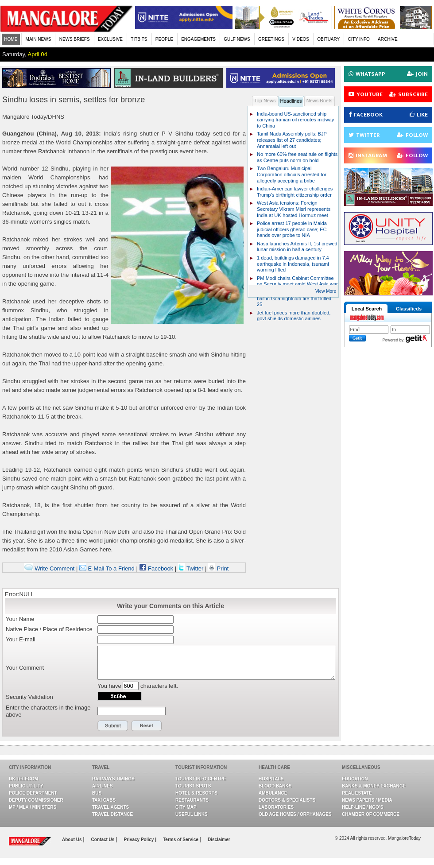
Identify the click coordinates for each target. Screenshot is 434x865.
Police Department (33, 793)
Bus (96, 793)
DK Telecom (23, 778)
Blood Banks (275, 786)
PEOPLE (164, 39)
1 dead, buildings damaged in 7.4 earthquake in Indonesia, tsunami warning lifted (293, 263)
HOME (10, 39)
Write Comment (49, 568)
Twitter (191, 568)
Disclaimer (219, 839)
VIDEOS (300, 39)
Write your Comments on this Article (170, 605)
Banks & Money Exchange (374, 786)
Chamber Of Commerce (370, 814)
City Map (186, 807)
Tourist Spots (193, 786)
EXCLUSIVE (110, 39)
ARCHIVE (387, 39)
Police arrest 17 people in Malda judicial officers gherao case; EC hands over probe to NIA (292, 229)
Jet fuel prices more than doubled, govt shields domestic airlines (293, 316)
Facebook (156, 568)
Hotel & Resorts (196, 793)
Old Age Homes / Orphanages (295, 814)
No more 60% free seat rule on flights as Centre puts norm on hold (297, 157)
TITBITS (139, 39)
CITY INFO (359, 39)
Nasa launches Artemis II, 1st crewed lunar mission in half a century (297, 246)
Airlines (102, 786)
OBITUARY (328, 39)
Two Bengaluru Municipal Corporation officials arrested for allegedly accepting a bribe (291, 174)
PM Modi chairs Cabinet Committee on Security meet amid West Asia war (297, 281)
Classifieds (409, 308)
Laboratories (276, 807)
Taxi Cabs (104, 800)
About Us (72, 839)
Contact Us (103, 839)
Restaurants (192, 800)
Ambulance (273, 793)
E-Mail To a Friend (107, 568)
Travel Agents (110, 807)
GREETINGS (271, 39)
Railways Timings (113, 778)
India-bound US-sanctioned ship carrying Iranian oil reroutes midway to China (295, 119)
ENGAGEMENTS (198, 39)
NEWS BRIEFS (74, 39)
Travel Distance (112, 814)
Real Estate (357, 793)
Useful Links (191, 814)
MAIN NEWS (38, 39)
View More (325, 291)
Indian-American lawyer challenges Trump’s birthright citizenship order (295, 192)
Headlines (291, 101)
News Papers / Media (367, 800)
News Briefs (319, 100)
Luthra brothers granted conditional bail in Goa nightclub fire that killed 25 (295, 298)
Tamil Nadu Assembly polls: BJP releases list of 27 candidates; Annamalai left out (292, 139)
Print (218, 568)
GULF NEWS (237, 39)
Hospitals (271, 778)
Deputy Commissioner (36, 800)
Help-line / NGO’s (362, 807)
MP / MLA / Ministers (32, 807)
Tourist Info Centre (200, 778)
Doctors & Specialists (287, 800)
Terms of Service (181, 839)
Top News (265, 100)
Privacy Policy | (140, 839)
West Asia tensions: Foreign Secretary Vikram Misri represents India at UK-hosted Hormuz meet (293, 208)
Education (355, 778)
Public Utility (26, 786)
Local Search (367, 308)
